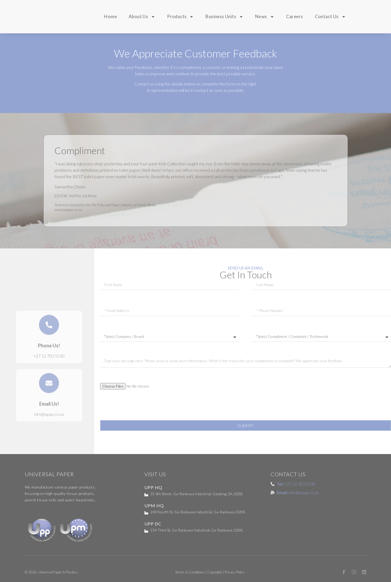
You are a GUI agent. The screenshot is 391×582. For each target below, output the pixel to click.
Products (180, 17)
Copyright (214, 572)
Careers (294, 16)
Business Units (224, 17)
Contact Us (330, 17)
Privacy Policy (234, 572)
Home (110, 16)
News (264, 17)
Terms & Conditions (189, 572)
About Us (142, 17)
